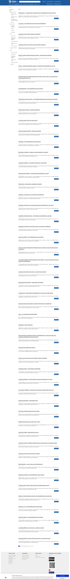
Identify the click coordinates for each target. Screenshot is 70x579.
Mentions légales (11, 557)
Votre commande (24, 559)
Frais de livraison (11, 559)
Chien (10, 4)
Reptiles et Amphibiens (13, 26)
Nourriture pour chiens (13, 60)
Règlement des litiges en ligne (12, 558)
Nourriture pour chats (14, 41)
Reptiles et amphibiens (30, 4)
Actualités (12, 64)
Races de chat (13, 35)
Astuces (12, 22)
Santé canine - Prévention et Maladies (13, 57)
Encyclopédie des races (13, 14)
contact (44, 1)
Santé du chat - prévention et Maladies (13, 38)
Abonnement (10, 562)
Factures (36, 555)
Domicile (35, 4)
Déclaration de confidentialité (12, 556)
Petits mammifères (16, 4)
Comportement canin (14, 62)
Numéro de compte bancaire (25, 558)
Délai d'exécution (11, 560)
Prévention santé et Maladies (14, 17)
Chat (12, 4)
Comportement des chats (14, 44)
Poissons (24, 4)
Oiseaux (12, 28)
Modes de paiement (11, 561)
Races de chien (13, 54)
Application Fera (10, 563)
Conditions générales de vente (12, 555)
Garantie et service (37, 556)
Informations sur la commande (25, 557)
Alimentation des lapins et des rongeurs (14, 20)
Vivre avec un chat (14, 45)
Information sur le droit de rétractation (40, 557)
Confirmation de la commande (25, 555)
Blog (38, 4)
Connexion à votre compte (25, 556)
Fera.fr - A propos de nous (14, 48)
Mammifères (13, 32)
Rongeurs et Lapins (13, 12)
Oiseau (21, 4)
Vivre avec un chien (14, 52)
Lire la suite (56, 18)
